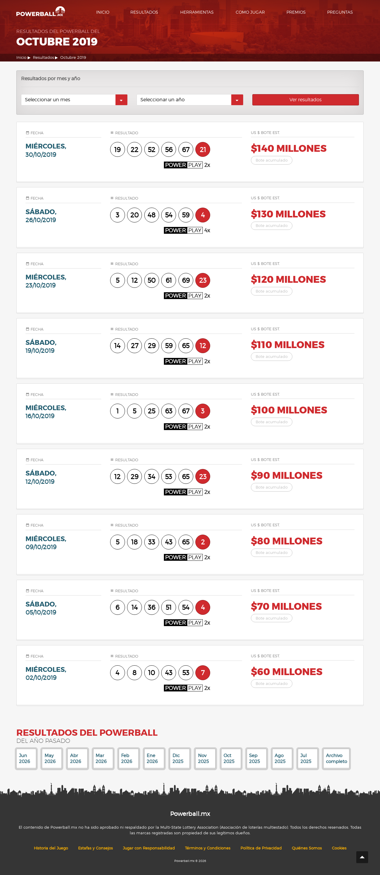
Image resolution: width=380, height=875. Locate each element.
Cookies (339, 848)
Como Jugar (250, 12)
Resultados (144, 12)
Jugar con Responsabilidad (149, 848)
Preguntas (340, 12)
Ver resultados (305, 99)
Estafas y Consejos (95, 848)
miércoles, (63, 150)
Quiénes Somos (307, 848)
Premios (296, 12)
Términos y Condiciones (207, 848)
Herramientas (197, 12)
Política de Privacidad (261, 848)
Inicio (102, 12)
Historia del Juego (51, 848)
